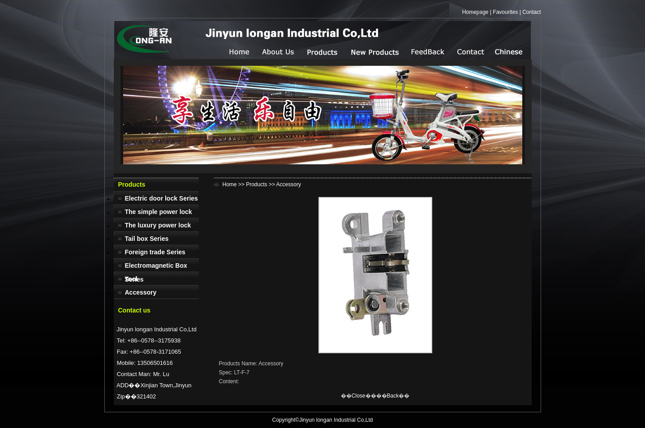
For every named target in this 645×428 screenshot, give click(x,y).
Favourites (505, 12)
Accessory (141, 292)
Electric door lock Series (161, 198)
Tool (131, 278)
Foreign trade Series (155, 252)
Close (359, 396)
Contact (531, 12)
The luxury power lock (158, 225)
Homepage (475, 12)
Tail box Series (147, 238)
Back (393, 396)
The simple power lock (158, 211)
